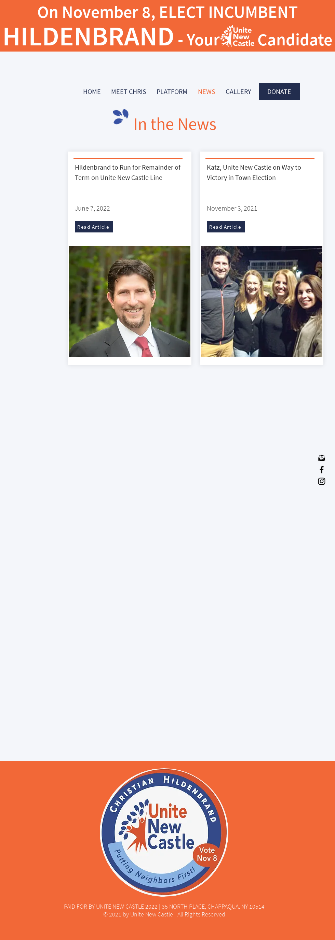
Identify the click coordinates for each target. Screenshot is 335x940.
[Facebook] (321, 469)
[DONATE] (279, 91)
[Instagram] (321, 481)
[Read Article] (94, 226)
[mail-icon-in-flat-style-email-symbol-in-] (321, 458)
